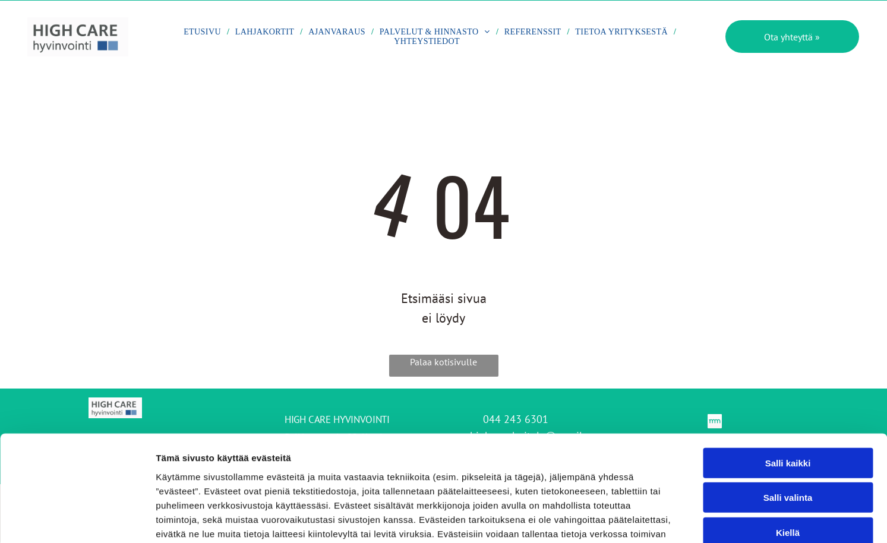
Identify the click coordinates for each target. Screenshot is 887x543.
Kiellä (788, 456)
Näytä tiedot (635, 519)
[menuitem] (203, 33)
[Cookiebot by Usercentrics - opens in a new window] (77, 520)
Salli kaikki (788, 386)
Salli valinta (788, 421)
